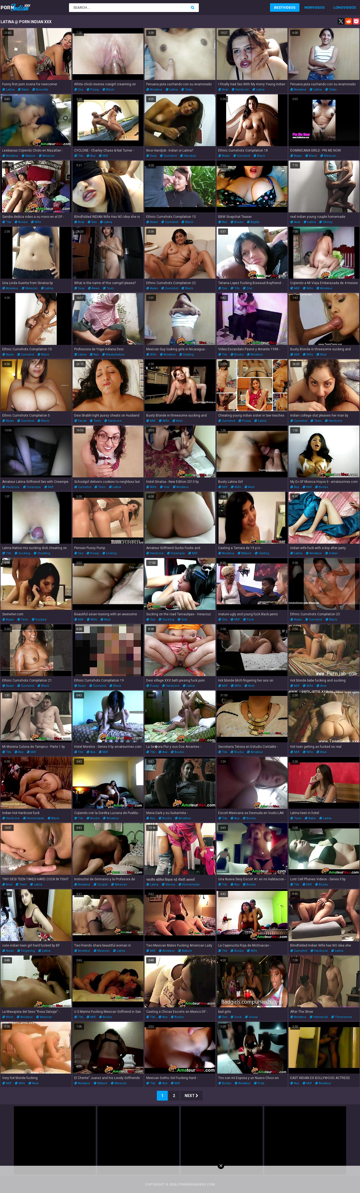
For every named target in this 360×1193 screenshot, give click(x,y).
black (108, 89)
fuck (248, 619)
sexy (151, 156)
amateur (154, 89)
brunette (40, 89)
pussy (92, 89)
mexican (47, 156)
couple (101, 884)
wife (36, 222)
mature (28, 156)
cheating (42, 553)
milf (103, 156)
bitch (7, 1017)
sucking (22, 553)
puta (259, 1083)
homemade (33, 818)
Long (338, 7)
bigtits (253, 222)
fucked (39, 619)
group (251, 1017)
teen (108, 288)
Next (191, 1095)
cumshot (168, 156)
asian (224, 156)
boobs (21, 222)
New (308, 7)
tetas (187, 89)
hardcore (240, 89)
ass (90, 156)
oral (247, 288)
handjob (188, 156)
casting (186, 354)
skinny (325, 222)
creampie (32, 487)
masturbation (113, 354)
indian (331, 553)
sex (78, 89)
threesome (341, 1017)
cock (236, 1017)
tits (78, 156)
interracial (319, 1017)
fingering (26, 951)
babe (23, 89)
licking (109, 553)
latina (8, 89)
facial (80, 421)
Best (278, 7)
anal (223, 89)
